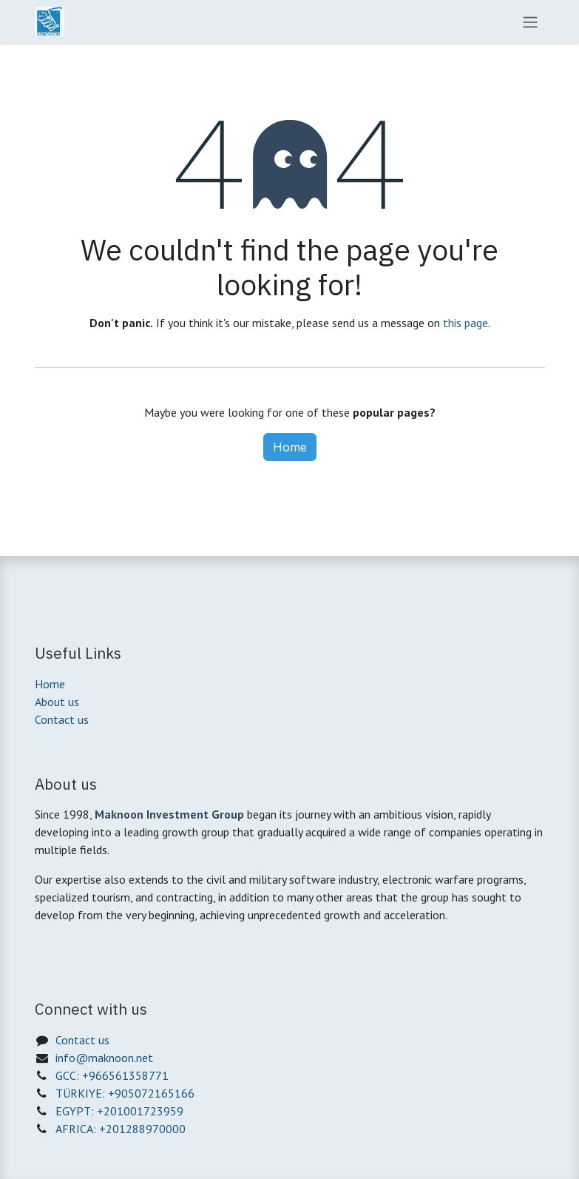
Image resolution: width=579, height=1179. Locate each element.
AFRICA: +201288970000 (120, 1128)
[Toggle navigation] (530, 21)
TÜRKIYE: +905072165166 (124, 1093)
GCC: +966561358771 (112, 1075)
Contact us (62, 719)
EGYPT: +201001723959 (119, 1111)
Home (290, 447)
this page (465, 322)
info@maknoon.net (104, 1057)
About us (57, 701)
